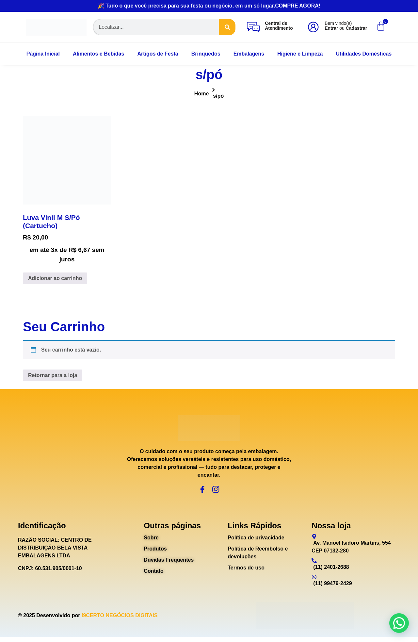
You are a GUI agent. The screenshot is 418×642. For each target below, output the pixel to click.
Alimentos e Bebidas (98, 54)
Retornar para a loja (52, 375)
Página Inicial (43, 54)
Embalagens (248, 54)
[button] (399, 623)
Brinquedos (205, 54)
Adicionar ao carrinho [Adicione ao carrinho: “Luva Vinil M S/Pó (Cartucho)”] (55, 278)
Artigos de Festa (157, 54)
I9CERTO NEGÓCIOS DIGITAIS (119, 620)
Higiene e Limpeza (300, 54)
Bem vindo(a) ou (346, 26)
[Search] (227, 27)
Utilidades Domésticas (364, 54)
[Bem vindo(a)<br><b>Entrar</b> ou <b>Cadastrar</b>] (313, 27)
